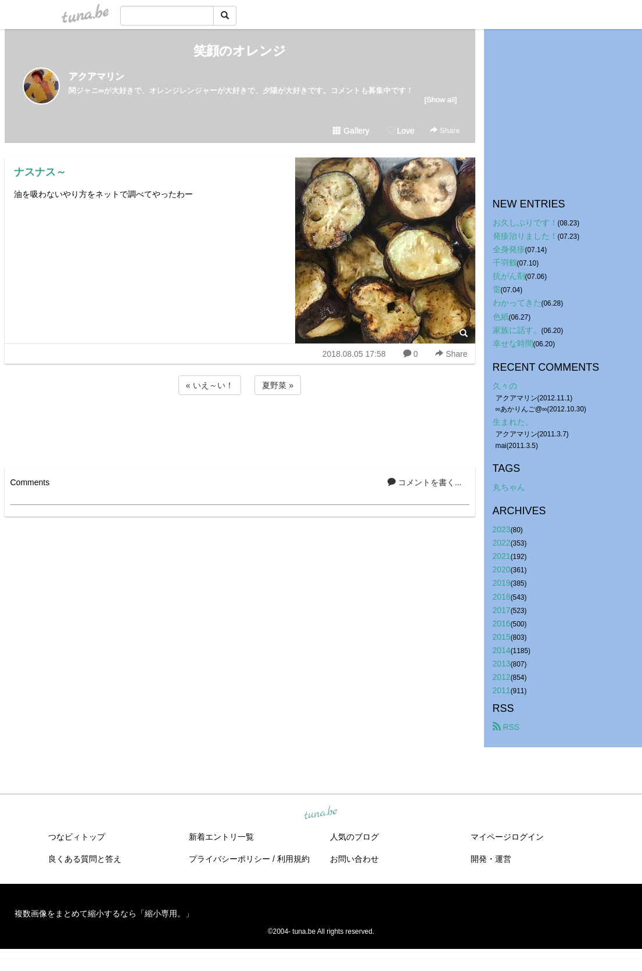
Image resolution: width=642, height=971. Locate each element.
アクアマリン (96, 76)
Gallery (351, 130)
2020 (502, 569)
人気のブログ (354, 836)
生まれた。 (513, 422)
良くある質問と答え (84, 858)
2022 (502, 542)
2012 (502, 677)
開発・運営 (491, 858)
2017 (502, 610)
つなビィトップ (76, 836)
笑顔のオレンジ (239, 51)
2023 (502, 529)
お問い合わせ (354, 858)
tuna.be (321, 813)
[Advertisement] (240, 429)
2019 (502, 582)
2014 (502, 650)
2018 (502, 596)
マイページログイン (507, 836)
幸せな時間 (513, 343)
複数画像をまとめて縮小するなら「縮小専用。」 (104, 913)
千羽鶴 (505, 262)
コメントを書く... (425, 482)
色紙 (501, 316)
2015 (502, 637)
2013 (502, 663)
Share (445, 130)
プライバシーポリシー (229, 858)
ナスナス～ (40, 172)
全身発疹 (509, 249)
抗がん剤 (509, 276)
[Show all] (440, 99)
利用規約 (293, 858)
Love (400, 130)
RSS (506, 727)
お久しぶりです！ (525, 222)
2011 (502, 690)
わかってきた (517, 302)
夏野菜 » (277, 385)
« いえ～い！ (210, 385)
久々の (505, 385)
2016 (502, 623)
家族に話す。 (517, 330)
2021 (502, 556)
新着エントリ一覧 (221, 836)
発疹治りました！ (525, 236)
